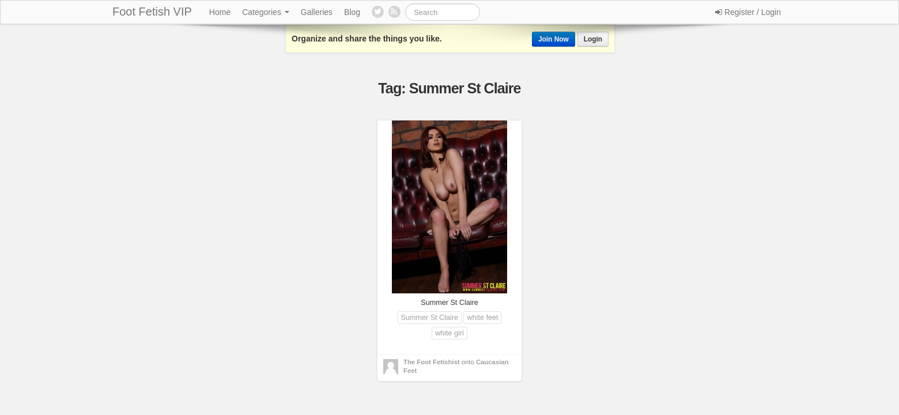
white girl (449, 333)
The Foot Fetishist (431, 362)
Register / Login (748, 12)
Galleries (317, 12)
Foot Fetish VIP (152, 11)
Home (220, 12)
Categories (265, 12)
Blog (352, 12)
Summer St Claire (429, 318)
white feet (482, 318)
